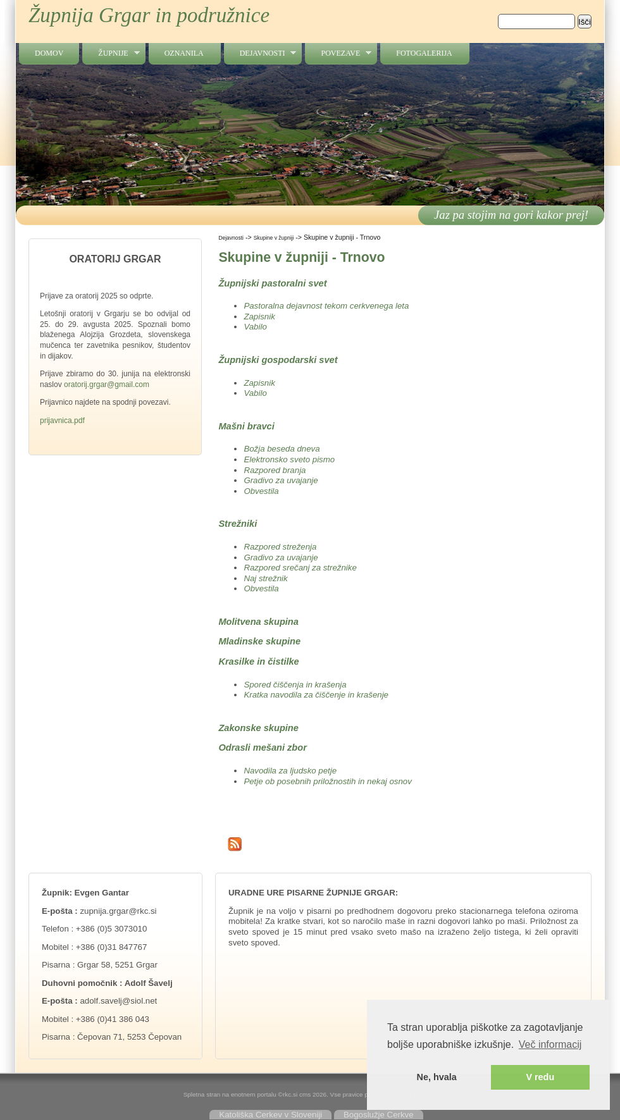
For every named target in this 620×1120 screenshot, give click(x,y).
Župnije (110, 53)
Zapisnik (259, 316)
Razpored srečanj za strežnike (300, 567)
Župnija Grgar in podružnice (149, 15)
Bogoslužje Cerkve (379, 1114)
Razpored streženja (280, 546)
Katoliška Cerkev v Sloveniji (270, 1114)
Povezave (338, 53)
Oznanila (184, 53)
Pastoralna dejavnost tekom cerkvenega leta (326, 306)
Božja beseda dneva (281, 448)
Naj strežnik (265, 578)
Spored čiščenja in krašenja (295, 684)
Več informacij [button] (550, 1044)
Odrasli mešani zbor (262, 747)
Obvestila (261, 491)
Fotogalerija (424, 53)
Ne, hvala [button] (437, 1077)
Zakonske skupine (258, 728)
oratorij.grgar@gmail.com (106, 384)
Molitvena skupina (258, 622)
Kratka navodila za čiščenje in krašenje (316, 694)
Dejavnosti (260, 53)
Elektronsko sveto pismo (289, 459)
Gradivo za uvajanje (281, 480)
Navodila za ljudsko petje (290, 770)
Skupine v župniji (274, 238)
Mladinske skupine (259, 641)
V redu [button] (540, 1077)
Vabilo (255, 326)
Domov (49, 53)
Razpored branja (275, 470)
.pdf (78, 420)
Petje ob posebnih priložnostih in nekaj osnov (328, 781)
